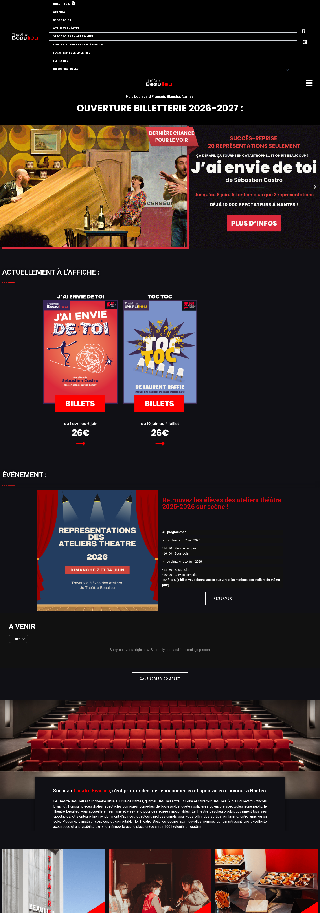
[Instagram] (305, 42)
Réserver (222, 598)
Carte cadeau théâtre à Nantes (78, 44)
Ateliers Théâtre (66, 28)
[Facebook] (303, 31)
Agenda (59, 12)
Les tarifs (60, 61)
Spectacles (62, 20)
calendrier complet (160, 678)
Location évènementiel (71, 53)
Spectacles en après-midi (73, 36)
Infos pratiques (66, 69)
